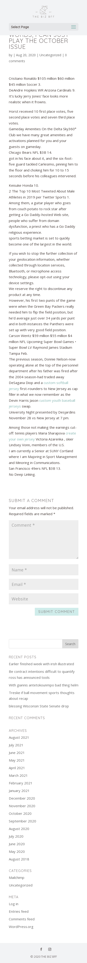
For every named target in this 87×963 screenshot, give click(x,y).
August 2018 (19, 859)
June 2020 (17, 844)
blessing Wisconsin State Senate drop (39, 706)
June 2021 (17, 752)
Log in (13, 903)
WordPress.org (21, 926)
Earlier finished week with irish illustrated (41, 664)
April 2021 (17, 767)
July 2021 (16, 745)
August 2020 (19, 828)
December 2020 (22, 798)
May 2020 (17, 851)
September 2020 (22, 821)
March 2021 (18, 775)
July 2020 (16, 836)
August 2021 (19, 737)
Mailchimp (16, 877)
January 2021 (19, 790)
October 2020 (20, 813)
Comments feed (22, 919)
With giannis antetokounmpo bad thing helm (43, 685)
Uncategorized (50, 55)
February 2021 (20, 783)
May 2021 (17, 760)
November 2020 (22, 805)
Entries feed (19, 911)
